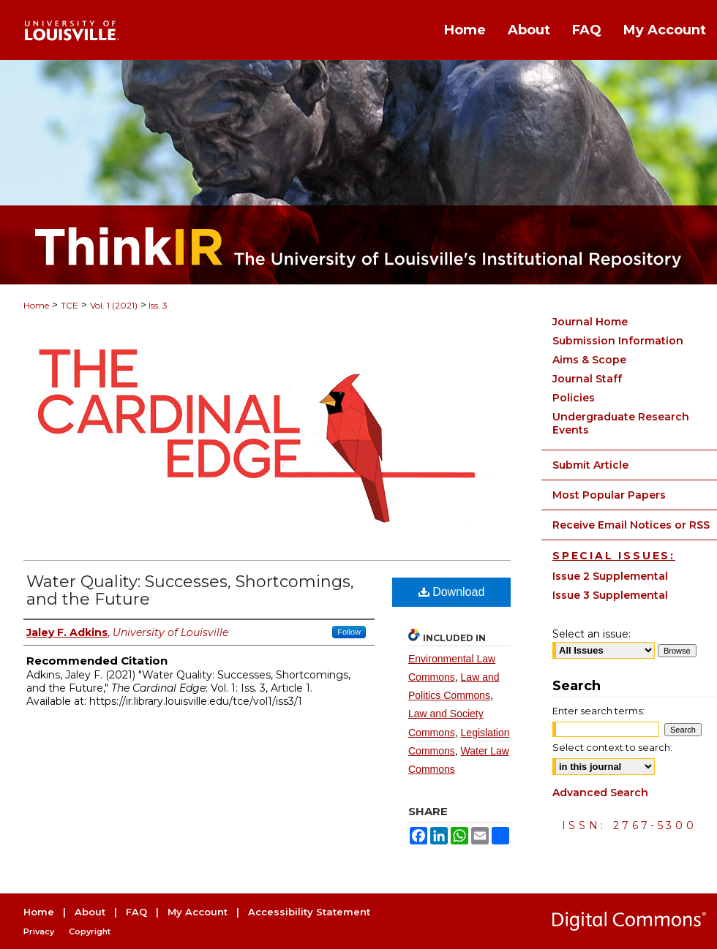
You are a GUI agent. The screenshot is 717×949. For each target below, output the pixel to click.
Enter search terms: (598, 711)
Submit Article (590, 465)
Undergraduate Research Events (620, 423)
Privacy (38, 931)
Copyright (89, 931)
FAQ (136, 912)
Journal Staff (587, 378)
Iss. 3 (157, 305)
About (90, 912)
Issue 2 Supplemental (610, 576)
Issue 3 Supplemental (610, 595)
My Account (198, 912)
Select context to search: (612, 747)
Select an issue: (591, 633)
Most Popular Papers (609, 495)
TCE (69, 305)
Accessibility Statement (309, 912)
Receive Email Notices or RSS (631, 525)
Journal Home (590, 321)
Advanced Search (600, 792)
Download (451, 592)
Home (36, 305)
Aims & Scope (589, 359)
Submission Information (617, 340)
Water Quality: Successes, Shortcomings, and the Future (190, 590)
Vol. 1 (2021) (114, 305)
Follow (349, 631)
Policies (573, 397)
